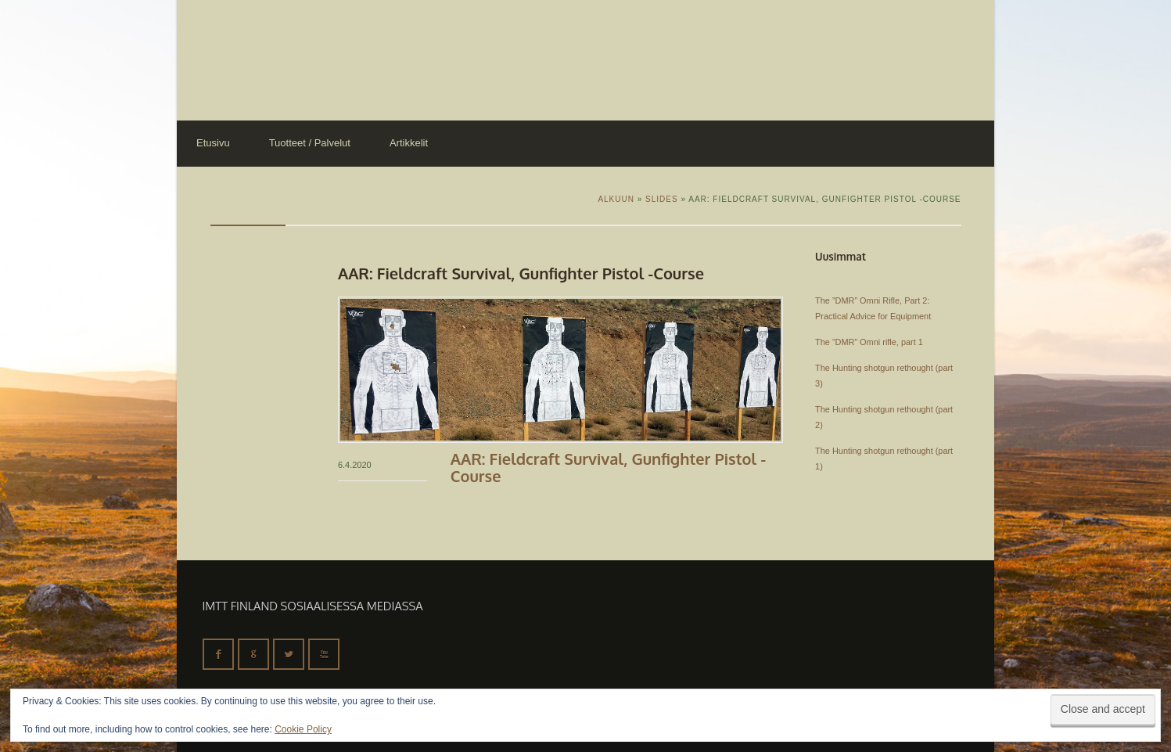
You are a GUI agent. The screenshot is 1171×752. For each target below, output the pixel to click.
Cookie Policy (303, 729)
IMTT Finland (235, 58)
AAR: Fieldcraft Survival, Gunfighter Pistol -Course (608, 467)
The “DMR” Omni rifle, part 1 (869, 342)
